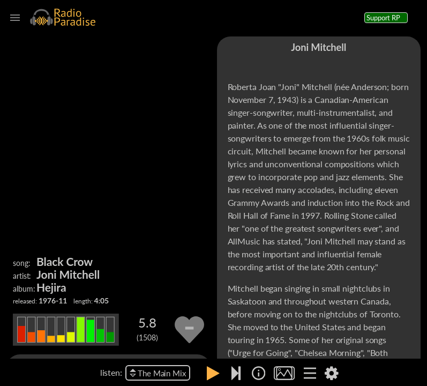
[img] (258, 373)
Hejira (51, 287)
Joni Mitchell (68, 274)
